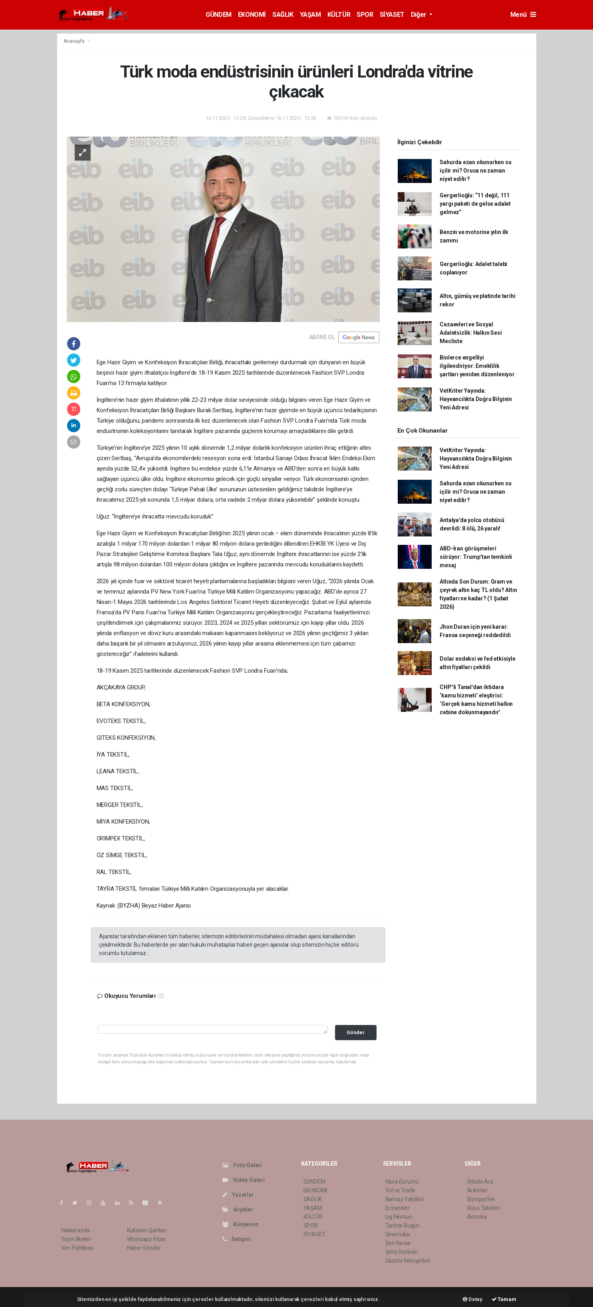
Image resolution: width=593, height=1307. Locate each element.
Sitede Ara (480, 1181)
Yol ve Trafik (400, 1190)
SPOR (365, 14)
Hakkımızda (75, 1230)
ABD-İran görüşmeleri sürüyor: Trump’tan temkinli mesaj (476, 556)
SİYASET (392, 14)
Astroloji (477, 1217)
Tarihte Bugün (402, 1225)
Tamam (504, 1299)
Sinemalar (398, 1234)
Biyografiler (481, 1199)
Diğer (419, 14)
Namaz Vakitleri (404, 1199)
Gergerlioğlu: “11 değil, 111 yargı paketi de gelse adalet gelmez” (475, 203)
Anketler (477, 1190)
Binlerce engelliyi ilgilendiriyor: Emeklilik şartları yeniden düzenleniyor (477, 365)
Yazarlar (238, 1195)
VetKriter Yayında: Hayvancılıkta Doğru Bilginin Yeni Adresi (476, 399)
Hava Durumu (402, 1181)
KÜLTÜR (339, 14)
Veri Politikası (77, 1248)
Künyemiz (240, 1224)
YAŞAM (310, 14)
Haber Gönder (144, 1248)
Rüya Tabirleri (483, 1208)
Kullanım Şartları (147, 1230)
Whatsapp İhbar (146, 1239)
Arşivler (237, 1209)
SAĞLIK (283, 14)
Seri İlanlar (398, 1243)
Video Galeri (243, 1180)
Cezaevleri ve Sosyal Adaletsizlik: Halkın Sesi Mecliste (471, 332)
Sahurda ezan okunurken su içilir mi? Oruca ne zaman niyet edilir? (475, 170)
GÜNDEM (219, 14)
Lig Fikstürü (399, 1217)
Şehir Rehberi (401, 1252)
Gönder (356, 1032)
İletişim (236, 1239)
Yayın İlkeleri (76, 1239)
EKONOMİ (252, 14)
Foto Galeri (242, 1165)
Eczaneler (397, 1208)
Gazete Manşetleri (407, 1260)
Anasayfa (74, 41)
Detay (472, 1299)
